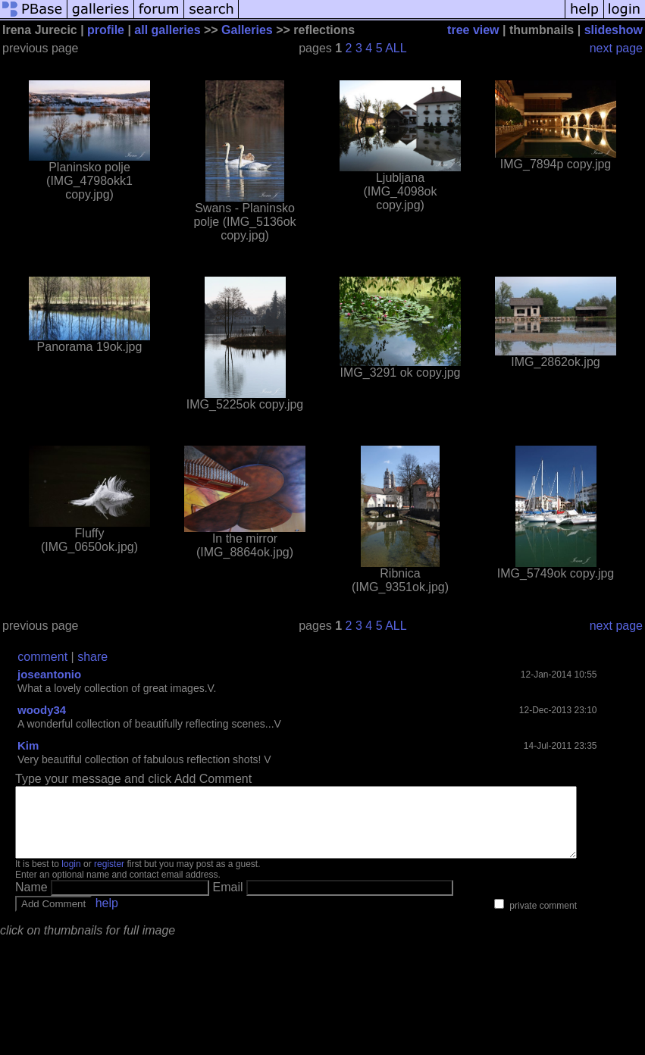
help (106, 916)
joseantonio (49, 674)
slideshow (613, 29)
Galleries (247, 29)
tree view (473, 29)
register (109, 877)
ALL (395, 48)
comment (42, 656)
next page (616, 48)
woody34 (41, 709)
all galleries (167, 29)
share (92, 656)
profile (105, 29)
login (70, 877)
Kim (28, 745)
